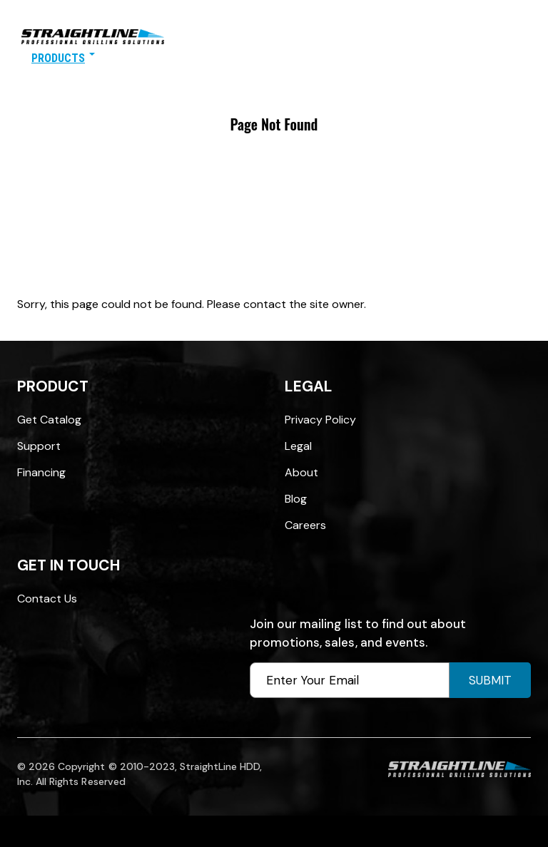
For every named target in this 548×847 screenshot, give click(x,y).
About (301, 472)
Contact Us (342, 58)
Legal (298, 445)
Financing (41, 472)
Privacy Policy (320, 419)
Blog (296, 498)
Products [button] (63, 58)
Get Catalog (49, 419)
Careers (305, 525)
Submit (490, 680)
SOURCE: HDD (257, 58)
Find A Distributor (155, 58)
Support (39, 445)
